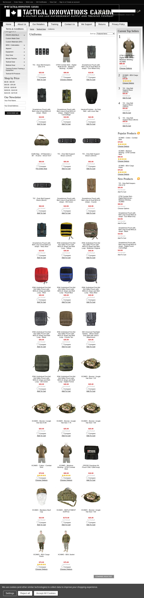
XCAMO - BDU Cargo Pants (41, 555)
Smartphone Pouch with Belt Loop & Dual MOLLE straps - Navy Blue (41, 244)
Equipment (14, 52)
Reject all (25, 593)
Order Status (18, 2)
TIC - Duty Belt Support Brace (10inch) (90, 155)
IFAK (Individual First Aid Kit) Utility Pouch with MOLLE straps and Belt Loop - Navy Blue (91, 290)
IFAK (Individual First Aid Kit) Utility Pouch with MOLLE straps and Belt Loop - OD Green (41, 379)
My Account (7, 2)
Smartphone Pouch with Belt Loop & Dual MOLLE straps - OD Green (66, 200)
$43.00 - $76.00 (9, 85)
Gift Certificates (41, 2)
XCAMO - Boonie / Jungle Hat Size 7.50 (91, 511)
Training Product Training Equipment (14, 69)
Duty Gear (14, 55)
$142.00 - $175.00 (10, 93)
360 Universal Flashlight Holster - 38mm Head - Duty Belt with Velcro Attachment (91, 334)
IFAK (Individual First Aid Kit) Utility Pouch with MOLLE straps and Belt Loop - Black (41, 334)
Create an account (73, 2)
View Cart (53, 2)
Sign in (61, 2)
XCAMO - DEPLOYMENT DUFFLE (66, 511)
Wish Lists (29, 2)
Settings (10, 593)
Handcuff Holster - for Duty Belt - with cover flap (91, 110)
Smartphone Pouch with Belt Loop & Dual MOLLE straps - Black (41, 111)
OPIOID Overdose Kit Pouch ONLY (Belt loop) (91, 466)
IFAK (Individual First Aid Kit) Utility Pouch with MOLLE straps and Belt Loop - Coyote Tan (66, 334)
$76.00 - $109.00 (10, 87)
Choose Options (66, 79)
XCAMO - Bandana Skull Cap (41, 511)
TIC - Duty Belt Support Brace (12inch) (66, 155)
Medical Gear (14, 65)
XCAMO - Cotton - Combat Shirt (41, 466)
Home (32, 29)
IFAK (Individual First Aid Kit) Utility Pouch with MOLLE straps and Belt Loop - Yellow (66, 245)
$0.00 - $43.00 (9, 82)
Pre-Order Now (41, 168)
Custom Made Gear (13, 38)
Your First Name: (10, 100)
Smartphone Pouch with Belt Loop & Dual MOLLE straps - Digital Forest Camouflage (66, 112)
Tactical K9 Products (13, 73)
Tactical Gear (14, 62)
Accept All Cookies (46, 593)
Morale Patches (14, 59)
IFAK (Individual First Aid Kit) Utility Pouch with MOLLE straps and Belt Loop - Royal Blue (66, 290)
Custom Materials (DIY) (14, 42)
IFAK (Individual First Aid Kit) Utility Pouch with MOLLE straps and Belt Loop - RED (41, 290)
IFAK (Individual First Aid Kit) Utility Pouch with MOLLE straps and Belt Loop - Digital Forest (66, 379)
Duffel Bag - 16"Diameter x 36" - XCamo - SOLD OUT (41, 155)
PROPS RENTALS (14, 35)
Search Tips (130, 15)
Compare (42, 77)
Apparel (14, 49)
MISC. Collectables (14, 45)
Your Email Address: (11, 106)
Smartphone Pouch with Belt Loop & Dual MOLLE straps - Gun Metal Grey (90, 66)
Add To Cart (41, 79)
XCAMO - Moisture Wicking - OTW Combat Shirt (66, 467)
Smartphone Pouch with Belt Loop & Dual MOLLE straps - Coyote (90, 200)
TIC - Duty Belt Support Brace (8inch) (41, 199)
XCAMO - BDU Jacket (66, 554)
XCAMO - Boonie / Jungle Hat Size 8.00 (41, 422)
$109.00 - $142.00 (10, 90)
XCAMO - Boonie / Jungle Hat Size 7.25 (91, 377)
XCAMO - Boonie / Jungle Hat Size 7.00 (91, 422)
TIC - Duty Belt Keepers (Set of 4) (41, 65)
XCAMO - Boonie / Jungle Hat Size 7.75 (66, 422)
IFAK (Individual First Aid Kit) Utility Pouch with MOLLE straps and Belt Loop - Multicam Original (91, 245)
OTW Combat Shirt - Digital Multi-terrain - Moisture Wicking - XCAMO (66, 66)
